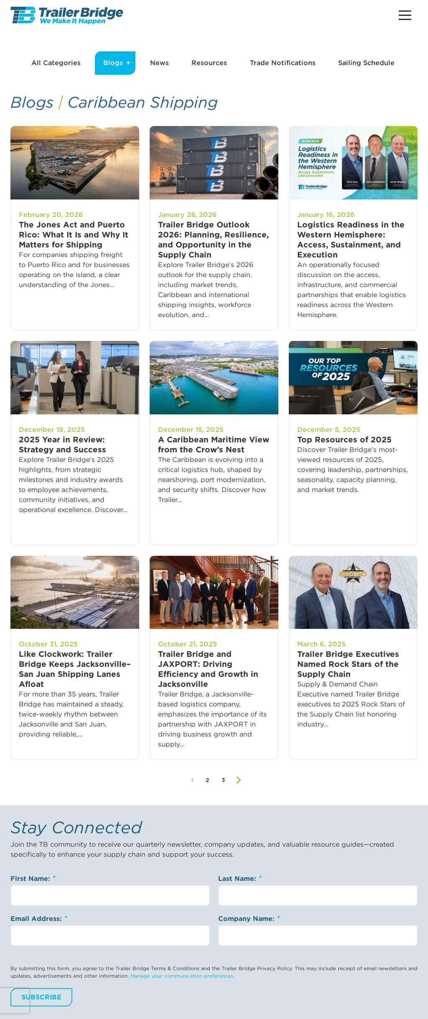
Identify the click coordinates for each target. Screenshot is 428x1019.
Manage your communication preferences (181, 976)
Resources (209, 63)
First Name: (31, 879)
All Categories (56, 63)
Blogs (113, 63)
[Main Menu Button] (405, 15)
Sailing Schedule (366, 63)
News (159, 63)
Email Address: (37, 919)
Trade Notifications (283, 63)
